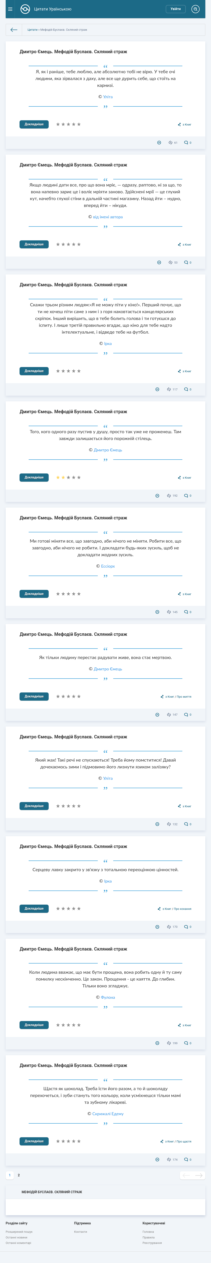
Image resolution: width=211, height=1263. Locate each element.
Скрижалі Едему (107, 1113)
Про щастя (184, 1141)
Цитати (33, 29)
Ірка (108, 343)
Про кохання (182, 909)
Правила (149, 1237)
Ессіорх (108, 566)
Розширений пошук (19, 1231)
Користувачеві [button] (154, 1223)
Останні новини (16, 1237)
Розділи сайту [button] (17, 1223)
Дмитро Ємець (108, 449)
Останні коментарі (18, 1243)
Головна (148, 1231)
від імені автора (108, 216)
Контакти (80, 1231)
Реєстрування (152, 1243)
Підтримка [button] (82, 1223)
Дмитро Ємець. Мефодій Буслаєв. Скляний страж (73, 51)
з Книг (187, 124)
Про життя (184, 696)
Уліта (108, 96)
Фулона (108, 997)
